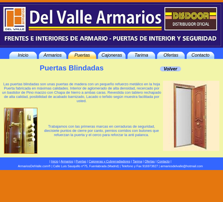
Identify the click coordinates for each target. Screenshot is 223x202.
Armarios (53, 55)
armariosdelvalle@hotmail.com (181, 166)
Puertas (82, 55)
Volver (170, 68)
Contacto (200, 55)
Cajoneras (112, 55)
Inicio (23, 55)
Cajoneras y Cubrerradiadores (109, 161)
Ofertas (171, 55)
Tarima (141, 55)
